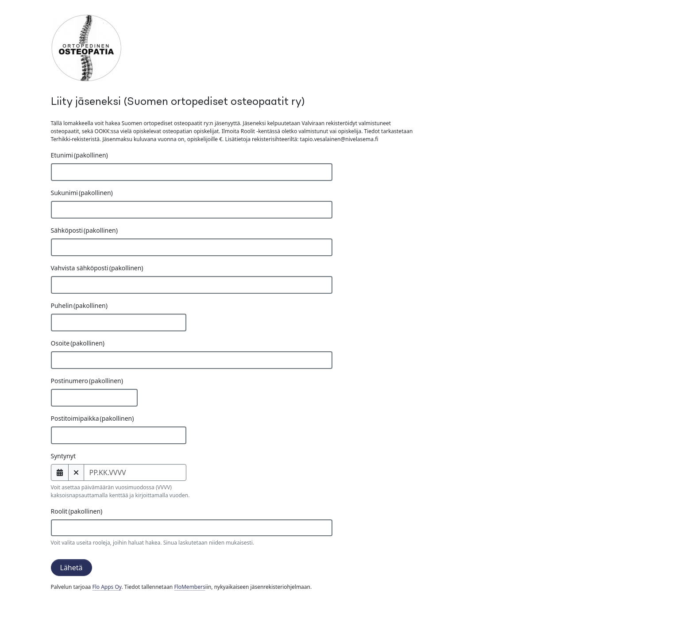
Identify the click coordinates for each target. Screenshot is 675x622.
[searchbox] (68, 528)
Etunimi (79, 155)
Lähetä (71, 567)
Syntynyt (63, 456)
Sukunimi (82, 192)
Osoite (78, 343)
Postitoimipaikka (92, 418)
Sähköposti (84, 230)
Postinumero (87, 380)
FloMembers (189, 587)
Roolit (77, 511)
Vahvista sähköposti (97, 268)
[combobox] (191, 527)
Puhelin (79, 305)
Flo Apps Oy (106, 587)
